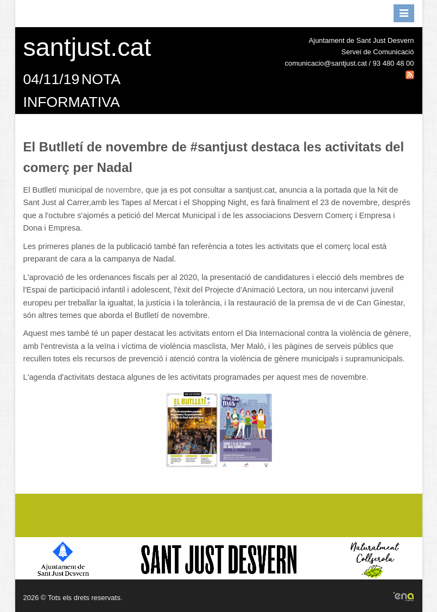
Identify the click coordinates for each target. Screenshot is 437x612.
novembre (123, 190)
